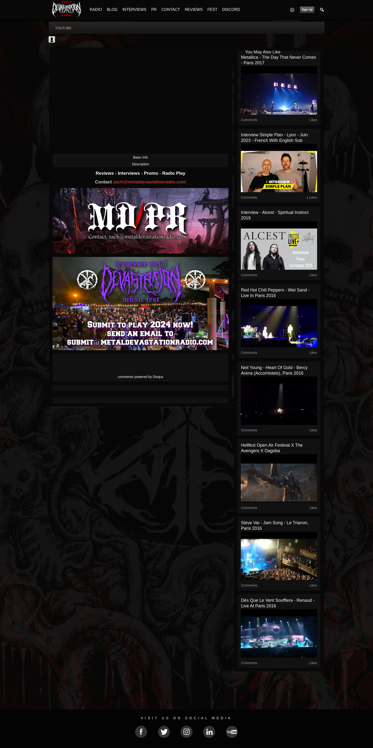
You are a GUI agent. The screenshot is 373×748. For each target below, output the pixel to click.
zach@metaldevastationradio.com (149, 181)
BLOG (112, 9)
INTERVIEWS (134, 9)
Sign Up (307, 9)
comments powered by (140, 377)
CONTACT (170, 9)
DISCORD (231, 9)
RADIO (96, 9)
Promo (151, 173)
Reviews (105, 173)
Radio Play (173, 173)
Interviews (129, 173)
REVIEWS (194, 9)
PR (154, 9)
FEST (212, 9)
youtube (63, 28)
